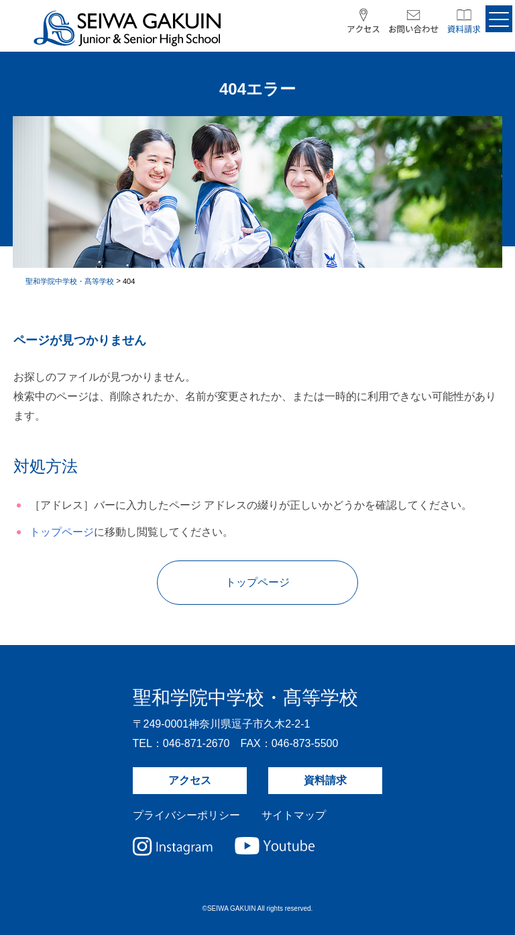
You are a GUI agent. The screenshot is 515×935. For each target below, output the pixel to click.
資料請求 (325, 780)
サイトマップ (294, 815)
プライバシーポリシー (186, 815)
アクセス (189, 780)
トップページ (62, 532)
